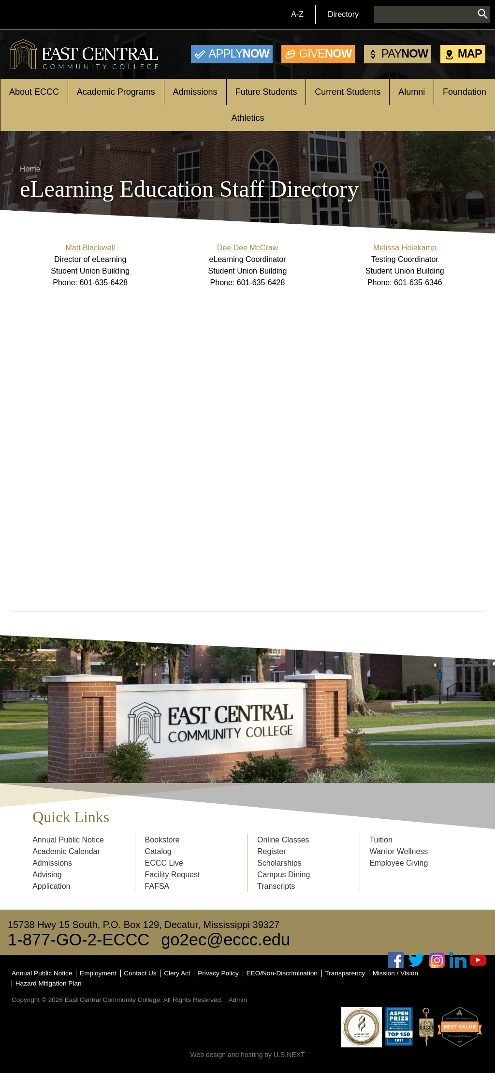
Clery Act (177, 973)
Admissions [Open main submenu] (195, 92)
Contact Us (140, 973)
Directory (343, 14)
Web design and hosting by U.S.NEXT (247, 1054)
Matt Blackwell (90, 248)
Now (238, 53)
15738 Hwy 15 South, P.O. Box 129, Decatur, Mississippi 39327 (143, 924)
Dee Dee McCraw (247, 248)
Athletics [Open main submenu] (247, 118)
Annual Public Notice (68, 840)
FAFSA (157, 886)
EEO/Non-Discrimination (282, 973)
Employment (98, 973)
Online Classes (283, 840)
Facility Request (172, 874)
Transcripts (276, 886)
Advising (46, 874)
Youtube (478, 960)
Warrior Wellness (398, 851)
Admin (237, 999)
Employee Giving (398, 863)
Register (271, 851)
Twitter (417, 960)
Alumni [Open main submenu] (411, 92)
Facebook (396, 960)
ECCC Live (164, 863)
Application (51, 886)
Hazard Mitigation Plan (48, 983)
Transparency (345, 973)
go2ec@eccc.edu (225, 939)
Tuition (380, 840)
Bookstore (162, 840)
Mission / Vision (395, 973)
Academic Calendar (66, 851)
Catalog (158, 851)
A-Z (297, 14)
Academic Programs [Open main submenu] (116, 92)
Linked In (458, 960)
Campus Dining (283, 874)
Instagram (437, 960)
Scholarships (279, 863)
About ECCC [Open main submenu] (34, 92)
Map (470, 53)
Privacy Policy (218, 973)
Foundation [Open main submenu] (464, 92)
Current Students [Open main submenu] (347, 92)
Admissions (52, 863)
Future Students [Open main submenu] (266, 92)
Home (30, 169)
